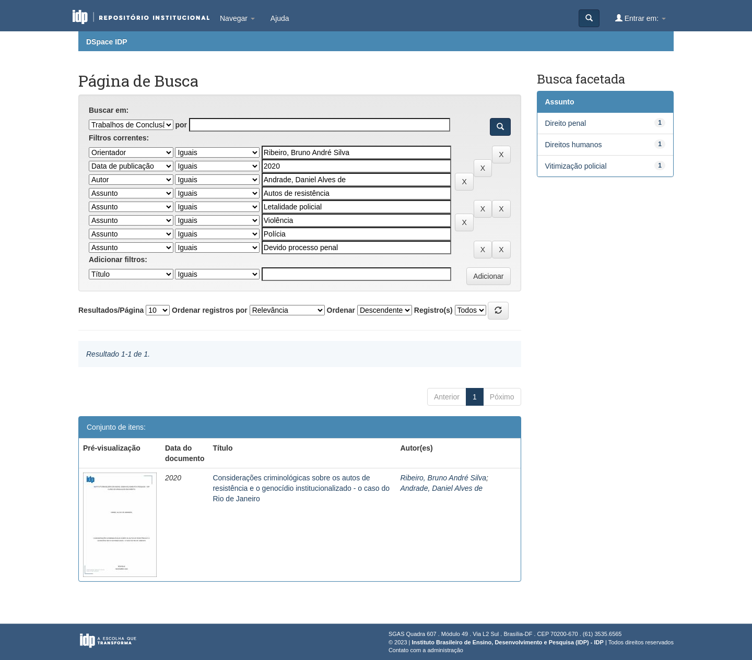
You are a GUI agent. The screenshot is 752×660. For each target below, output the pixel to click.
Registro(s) (433, 310)
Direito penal (565, 123)
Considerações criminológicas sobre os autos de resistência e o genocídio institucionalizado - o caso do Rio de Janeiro (301, 488)
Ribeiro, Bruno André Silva (443, 478)
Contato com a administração (426, 650)
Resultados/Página (111, 310)
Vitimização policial (576, 166)
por (181, 125)
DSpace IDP (106, 42)
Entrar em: (640, 18)
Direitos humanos (573, 144)
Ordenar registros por (210, 310)
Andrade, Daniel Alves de (441, 488)
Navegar (237, 18)
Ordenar (341, 310)
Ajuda (280, 18)
